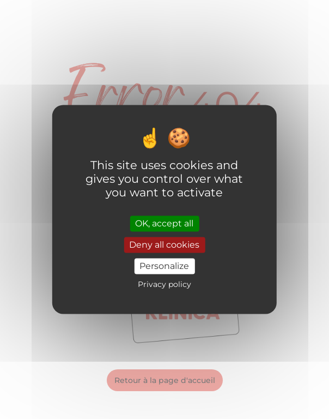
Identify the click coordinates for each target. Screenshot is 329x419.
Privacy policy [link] (164, 285)
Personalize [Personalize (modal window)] (164, 266)
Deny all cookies (164, 245)
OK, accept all (164, 223)
